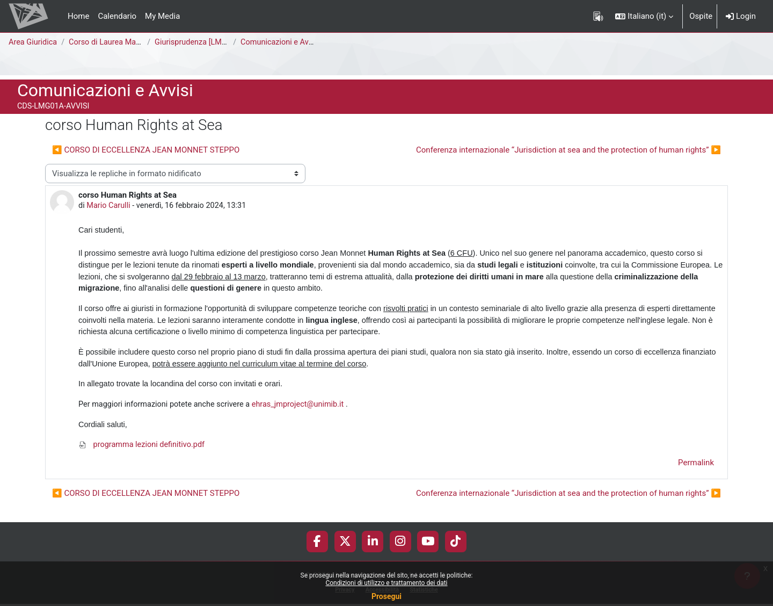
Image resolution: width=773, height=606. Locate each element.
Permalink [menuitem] (696, 470)
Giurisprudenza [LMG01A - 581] (212, 42)
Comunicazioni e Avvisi (284, 42)
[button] (644, 16)
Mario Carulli (109, 206)
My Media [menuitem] (162, 16)
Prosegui (386, 596)
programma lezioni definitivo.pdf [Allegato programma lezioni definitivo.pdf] (143, 452)
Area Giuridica (34, 42)
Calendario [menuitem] (117, 16)
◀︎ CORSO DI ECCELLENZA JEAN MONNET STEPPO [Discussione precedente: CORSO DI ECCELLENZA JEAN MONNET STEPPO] (145, 150)
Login (741, 16)
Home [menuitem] (78, 16)
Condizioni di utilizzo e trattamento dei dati (386, 583)
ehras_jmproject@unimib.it (306, 410)
